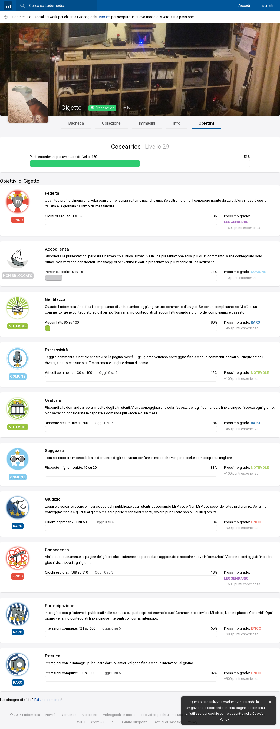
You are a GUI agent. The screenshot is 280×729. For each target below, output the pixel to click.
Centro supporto (135, 722)
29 (127, 108)
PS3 (114, 722)
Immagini (147, 123)
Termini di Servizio (167, 722)
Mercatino (89, 715)
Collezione (111, 123)
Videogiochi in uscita (119, 715)
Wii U (81, 722)
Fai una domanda (47, 700)
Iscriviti (267, 6)
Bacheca (76, 123)
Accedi (244, 6)
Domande (68, 715)
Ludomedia (31, 715)
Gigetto (71, 107)
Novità (50, 715)
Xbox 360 (98, 722)
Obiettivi (206, 123)
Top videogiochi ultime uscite (164, 715)
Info (176, 123)
